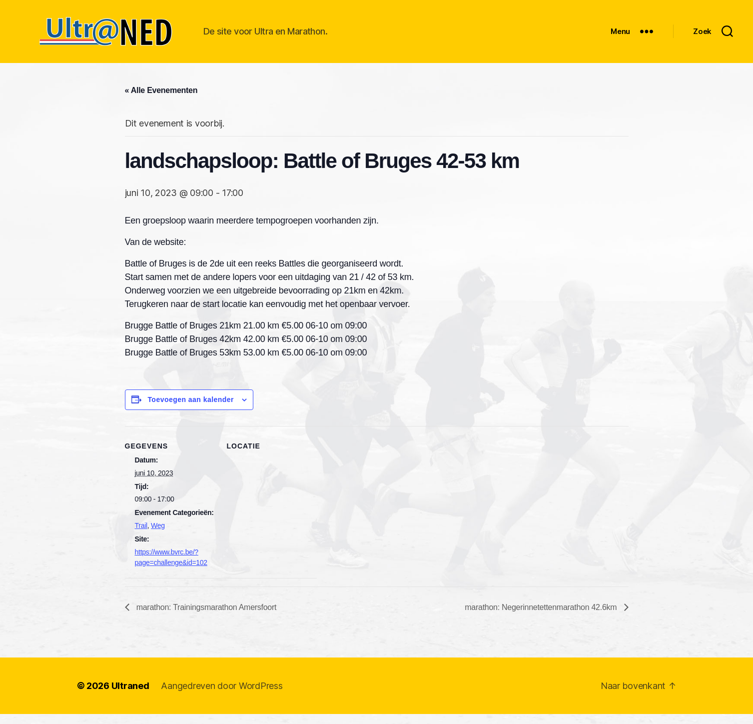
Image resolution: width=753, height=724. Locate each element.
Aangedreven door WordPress (221, 695)
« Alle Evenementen (161, 100)
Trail (141, 536)
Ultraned (130, 695)
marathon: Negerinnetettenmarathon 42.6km (542, 617)
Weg (158, 536)
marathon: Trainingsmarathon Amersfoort (205, 617)
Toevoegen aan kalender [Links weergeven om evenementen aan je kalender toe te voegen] (190, 410)
